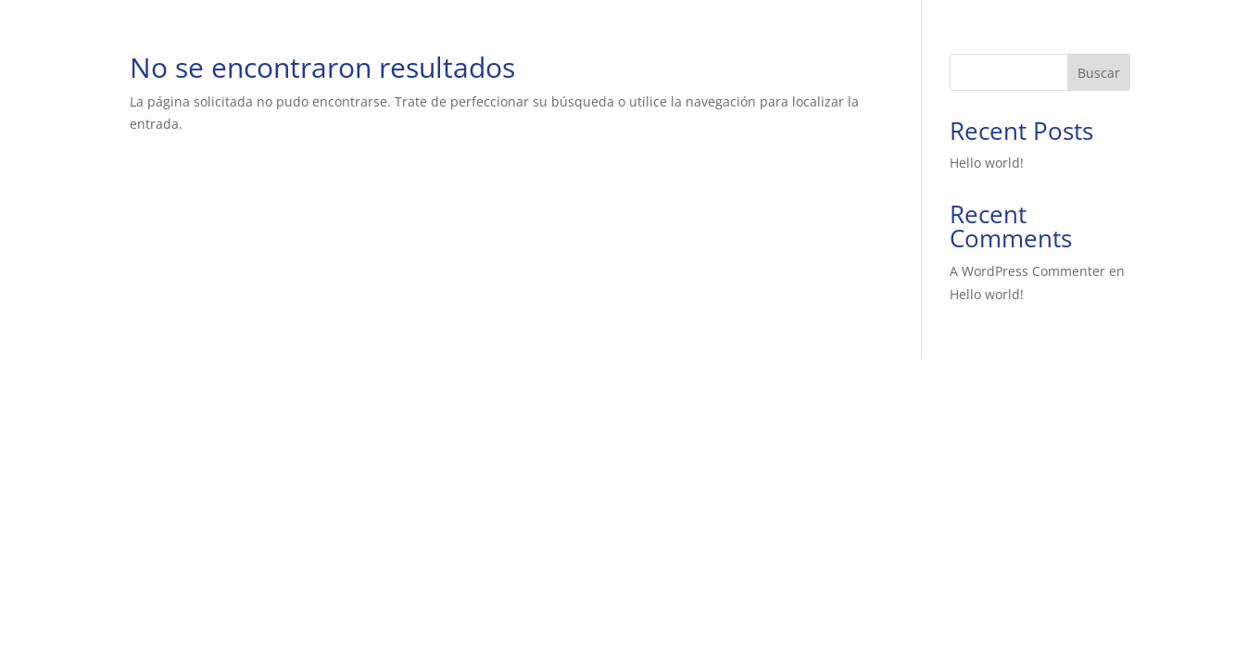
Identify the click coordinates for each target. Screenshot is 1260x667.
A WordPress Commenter (1027, 271)
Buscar (1098, 73)
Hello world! (987, 162)
